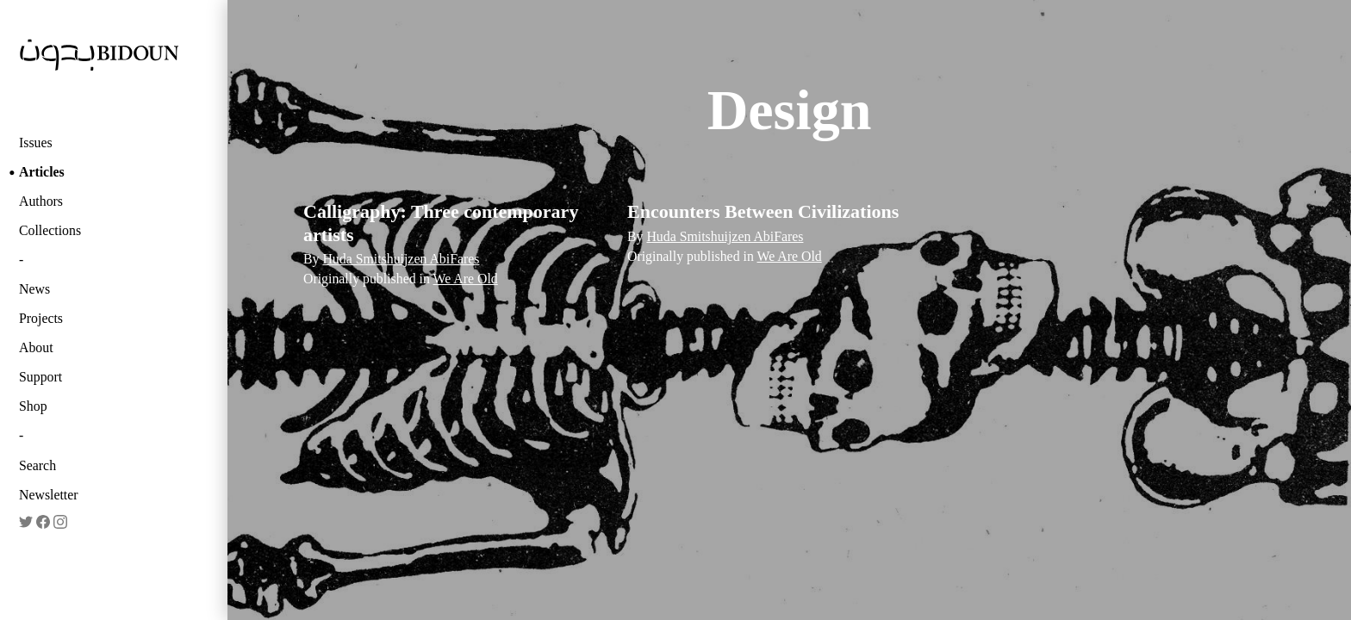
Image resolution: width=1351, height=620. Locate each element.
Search (37, 465)
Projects (41, 318)
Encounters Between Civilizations (763, 211)
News (34, 289)
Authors (41, 201)
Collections (50, 230)
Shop (33, 406)
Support (40, 376)
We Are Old (465, 278)
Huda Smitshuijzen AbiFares (400, 258)
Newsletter (48, 494)
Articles (42, 171)
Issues (36, 142)
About (36, 347)
